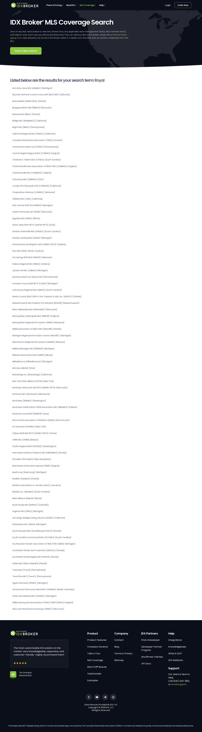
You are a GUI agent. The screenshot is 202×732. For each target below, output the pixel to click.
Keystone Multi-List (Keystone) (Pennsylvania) (35, 276)
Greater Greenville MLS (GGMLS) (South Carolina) (36, 231)
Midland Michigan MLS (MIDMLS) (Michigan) (33, 348)
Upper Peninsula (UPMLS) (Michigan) (30, 583)
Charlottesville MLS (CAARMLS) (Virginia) (31, 172)
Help (101, 5)
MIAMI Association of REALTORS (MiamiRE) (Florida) (37, 329)
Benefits (70, 5)
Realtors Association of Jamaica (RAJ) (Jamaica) (36, 485)
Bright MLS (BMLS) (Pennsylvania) (28, 127)
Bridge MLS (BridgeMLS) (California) (29, 120)
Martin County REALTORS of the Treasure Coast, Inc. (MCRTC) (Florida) (47, 296)
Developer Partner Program (151, 648)
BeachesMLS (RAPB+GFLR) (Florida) (29, 101)
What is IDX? (175, 653)
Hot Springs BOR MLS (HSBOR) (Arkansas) (32, 257)
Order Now (182, 5)
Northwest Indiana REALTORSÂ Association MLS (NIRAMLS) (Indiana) (44, 407)
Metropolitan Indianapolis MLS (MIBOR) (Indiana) (35, 316)
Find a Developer (150, 640)
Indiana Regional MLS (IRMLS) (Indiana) (31, 264)
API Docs (146, 663)
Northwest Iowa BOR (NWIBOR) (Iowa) (30, 413)
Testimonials (94, 673)
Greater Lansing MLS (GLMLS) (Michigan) (32, 237)
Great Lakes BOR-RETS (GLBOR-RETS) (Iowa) (33, 224)
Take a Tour (93, 653)
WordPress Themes (152, 656)
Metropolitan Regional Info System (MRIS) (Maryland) (38, 322)
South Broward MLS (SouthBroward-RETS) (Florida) (36, 530)
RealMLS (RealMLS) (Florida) (25, 478)
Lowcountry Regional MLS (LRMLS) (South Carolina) (37, 290)
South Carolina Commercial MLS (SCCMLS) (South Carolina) (41, 537)
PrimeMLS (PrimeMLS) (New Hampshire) (31, 459)
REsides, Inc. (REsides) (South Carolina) (31, 491)
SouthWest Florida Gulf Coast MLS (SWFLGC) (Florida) (38, 550)
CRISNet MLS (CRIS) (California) (27, 198)
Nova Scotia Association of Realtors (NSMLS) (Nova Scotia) (41, 420)
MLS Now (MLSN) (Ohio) (23, 368)
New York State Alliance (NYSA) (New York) (33, 381)
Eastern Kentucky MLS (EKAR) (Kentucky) (32, 211)
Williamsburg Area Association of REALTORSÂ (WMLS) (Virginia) (42, 602)
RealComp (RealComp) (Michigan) (29, 472)
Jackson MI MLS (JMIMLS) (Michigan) (30, 270)
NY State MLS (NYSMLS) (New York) (29, 426)
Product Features (96, 640)
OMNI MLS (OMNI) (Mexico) (25, 439)
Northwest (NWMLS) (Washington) (29, 400)
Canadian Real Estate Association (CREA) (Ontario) (37, 140)
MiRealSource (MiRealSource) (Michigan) (32, 361)
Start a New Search (26, 50)
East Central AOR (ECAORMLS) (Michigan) (32, 205)
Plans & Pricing (54, 5)
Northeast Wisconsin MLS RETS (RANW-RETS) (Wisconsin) (40, 387)
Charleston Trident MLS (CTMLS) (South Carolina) (36, 159)
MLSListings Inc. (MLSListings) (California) (32, 374)
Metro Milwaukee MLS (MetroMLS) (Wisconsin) (34, 309)
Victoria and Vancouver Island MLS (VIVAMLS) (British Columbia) (43, 589)
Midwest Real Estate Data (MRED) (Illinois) (32, 355)
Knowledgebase (177, 646)
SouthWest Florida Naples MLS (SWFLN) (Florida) (35, 556)
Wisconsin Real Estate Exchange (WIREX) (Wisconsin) (38, 609)
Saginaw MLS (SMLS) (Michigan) (27, 511)
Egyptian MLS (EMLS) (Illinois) (26, 218)
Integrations (175, 640)
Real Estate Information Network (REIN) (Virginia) (36, 465)
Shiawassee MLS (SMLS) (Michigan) (29, 524)
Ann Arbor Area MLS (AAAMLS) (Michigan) (32, 88)
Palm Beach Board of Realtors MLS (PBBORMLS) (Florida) (39, 452)
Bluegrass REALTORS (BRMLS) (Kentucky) (32, 107)
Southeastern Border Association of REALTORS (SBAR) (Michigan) (43, 543)
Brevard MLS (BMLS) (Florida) (26, 114)
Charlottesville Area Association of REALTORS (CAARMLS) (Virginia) (44, 166)
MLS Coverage (87, 5)
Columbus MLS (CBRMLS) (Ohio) (28, 179)
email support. (179, 684)
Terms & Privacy (123, 653)
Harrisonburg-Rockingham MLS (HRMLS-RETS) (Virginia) (39, 244)
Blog (116, 646)
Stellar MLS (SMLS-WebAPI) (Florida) (29, 563)
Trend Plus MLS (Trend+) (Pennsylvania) (31, 576)
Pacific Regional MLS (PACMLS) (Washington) (34, 446)
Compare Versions (97, 646)
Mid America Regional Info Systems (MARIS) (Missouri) (38, 342)
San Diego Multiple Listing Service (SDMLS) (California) (38, 517)
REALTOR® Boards (96, 667)
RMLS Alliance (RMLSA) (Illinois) (27, 498)
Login (168, 5)
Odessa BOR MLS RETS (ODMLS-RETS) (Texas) (34, 433)
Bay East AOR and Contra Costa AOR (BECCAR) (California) (41, 94)
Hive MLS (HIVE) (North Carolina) (28, 251)
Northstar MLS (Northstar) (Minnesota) (31, 394)
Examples (92, 680)
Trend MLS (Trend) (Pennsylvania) (29, 570)
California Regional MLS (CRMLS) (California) (34, 133)
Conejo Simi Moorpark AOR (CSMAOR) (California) (36, 185)
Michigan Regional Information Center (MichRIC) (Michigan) (41, 335)
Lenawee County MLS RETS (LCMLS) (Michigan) (35, 283)
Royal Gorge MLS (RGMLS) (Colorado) (30, 504)
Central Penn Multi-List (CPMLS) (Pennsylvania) (35, 146)
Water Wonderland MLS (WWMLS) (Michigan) (34, 596)
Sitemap (119, 660)
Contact (119, 640)
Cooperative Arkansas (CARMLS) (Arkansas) (33, 192)
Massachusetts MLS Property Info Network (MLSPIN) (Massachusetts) (45, 303)
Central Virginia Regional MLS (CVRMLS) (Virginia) (36, 153)
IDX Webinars (175, 660)
